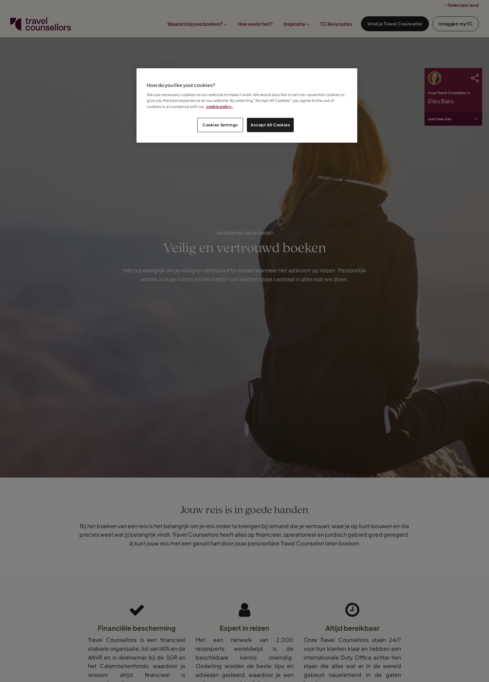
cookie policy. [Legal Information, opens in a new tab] (219, 106)
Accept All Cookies (270, 124)
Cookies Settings (220, 124)
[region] (247, 105)
